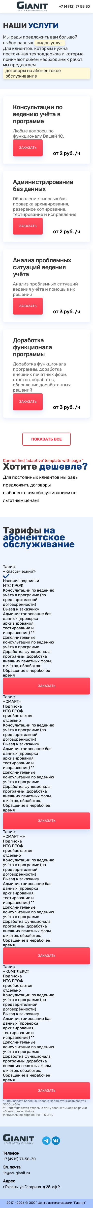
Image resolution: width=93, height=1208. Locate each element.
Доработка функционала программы (32, 347)
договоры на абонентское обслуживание (33, 73)
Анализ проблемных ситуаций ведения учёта (42, 267)
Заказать (27, 148)
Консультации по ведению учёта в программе (37, 114)
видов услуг (49, 42)
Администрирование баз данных (43, 186)
